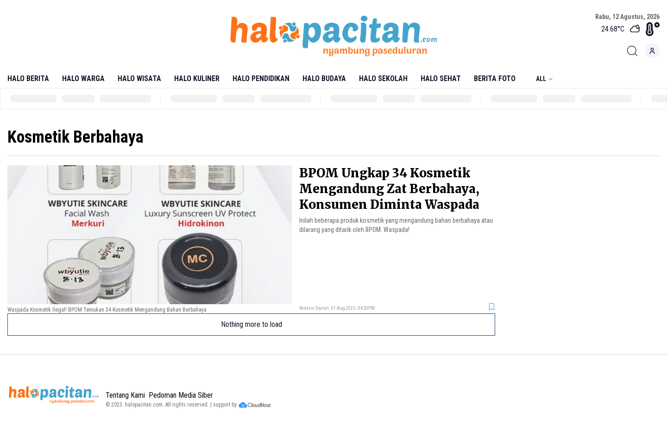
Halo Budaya (324, 78)
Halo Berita (28, 78)
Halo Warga (83, 78)
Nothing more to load (251, 324)
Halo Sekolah (383, 78)
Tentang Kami (125, 395)
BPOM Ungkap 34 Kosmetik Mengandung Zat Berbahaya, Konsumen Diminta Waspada (389, 188)
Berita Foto (495, 78)
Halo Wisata (139, 78)
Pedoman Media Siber (181, 395)
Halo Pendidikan (261, 78)
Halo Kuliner (197, 78)
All (545, 78)
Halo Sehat (441, 78)
